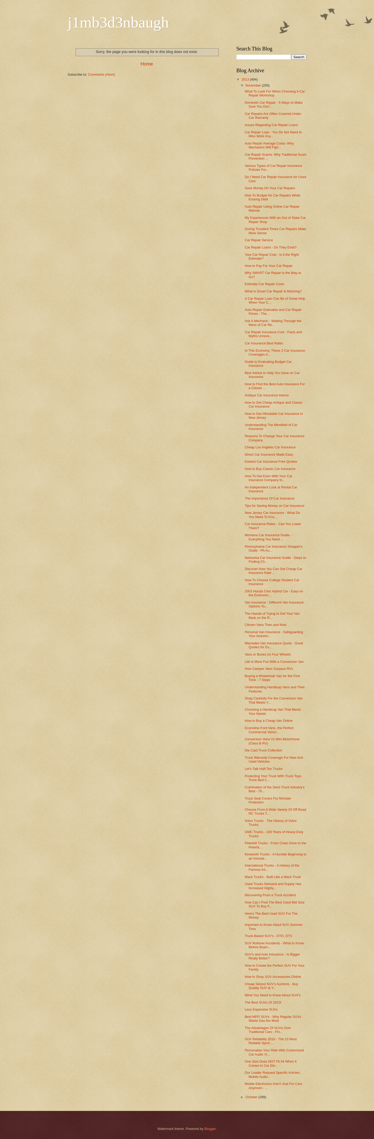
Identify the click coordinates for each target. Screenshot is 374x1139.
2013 (246, 79)
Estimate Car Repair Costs (264, 284)
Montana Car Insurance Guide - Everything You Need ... (268, 537)
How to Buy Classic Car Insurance (270, 469)
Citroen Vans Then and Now (265, 625)
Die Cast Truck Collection (263, 750)
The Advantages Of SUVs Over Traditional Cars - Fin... (268, 1030)
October (251, 1097)
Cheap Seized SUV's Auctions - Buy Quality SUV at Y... (271, 986)
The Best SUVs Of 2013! (263, 1002)
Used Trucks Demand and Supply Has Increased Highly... (273, 886)
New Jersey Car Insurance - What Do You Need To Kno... (272, 515)
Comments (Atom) (101, 74)
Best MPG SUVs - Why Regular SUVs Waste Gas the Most (273, 1019)
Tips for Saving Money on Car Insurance (274, 506)
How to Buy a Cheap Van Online (268, 721)
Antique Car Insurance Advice (267, 395)
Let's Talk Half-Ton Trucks (264, 769)
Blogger (210, 1129)
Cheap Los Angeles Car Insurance (270, 447)
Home (147, 64)
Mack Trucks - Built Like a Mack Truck (273, 877)
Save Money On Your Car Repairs (270, 188)
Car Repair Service (259, 240)
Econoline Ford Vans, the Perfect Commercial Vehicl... (269, 730)
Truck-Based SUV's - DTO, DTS (268, 936)
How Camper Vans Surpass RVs (269, 669)
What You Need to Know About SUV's (272, 995)
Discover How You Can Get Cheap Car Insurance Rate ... (273, 571)
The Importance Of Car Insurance (270, 498)
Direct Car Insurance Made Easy (269, 454)
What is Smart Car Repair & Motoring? (273, 291)
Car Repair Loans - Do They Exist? (270, 247)
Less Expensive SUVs (261, 1009)
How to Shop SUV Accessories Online (273, 977)
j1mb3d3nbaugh (118, 22)
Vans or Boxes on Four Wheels (268, 654)
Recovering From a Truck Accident (270, 895)
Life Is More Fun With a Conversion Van (274, 662)
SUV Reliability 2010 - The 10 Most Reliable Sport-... (271, 1041)
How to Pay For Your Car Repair (268, 266)
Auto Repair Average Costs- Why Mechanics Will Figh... (269, 145)
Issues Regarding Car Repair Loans (271, 125)
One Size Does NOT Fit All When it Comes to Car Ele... (270, 1063)
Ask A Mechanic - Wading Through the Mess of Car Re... (273, 323)
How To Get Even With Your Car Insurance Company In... (268, 478)
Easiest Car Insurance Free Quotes (271, 461)
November (253, 85)
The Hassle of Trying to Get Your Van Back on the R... (272, 615)
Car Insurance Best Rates (264, 343)
